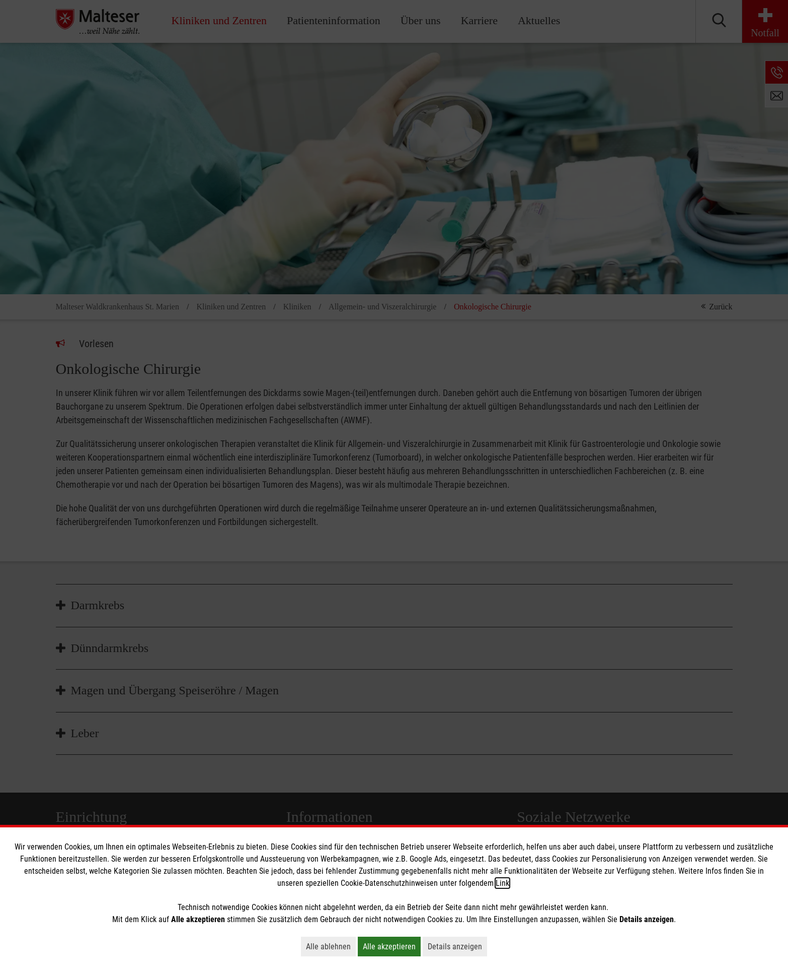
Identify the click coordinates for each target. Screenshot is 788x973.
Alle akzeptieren (392, 946)
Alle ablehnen (331, 946)
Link (502, 883)
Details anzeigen (457, 946)
